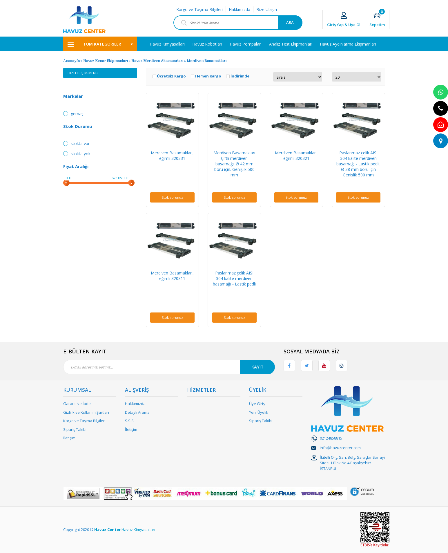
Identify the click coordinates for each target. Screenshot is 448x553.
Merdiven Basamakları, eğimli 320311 (172, 275)
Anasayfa (71, 61)
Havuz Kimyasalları (138, 529)
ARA (290, 22)
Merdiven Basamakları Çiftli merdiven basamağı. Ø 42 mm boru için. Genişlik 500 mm (234, 164)
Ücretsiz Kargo (171, 76)
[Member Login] (343, 20)
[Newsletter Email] (169, 367)
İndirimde (240, 76)
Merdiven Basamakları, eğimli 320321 (296, 155)
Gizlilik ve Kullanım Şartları (86, 412)
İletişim (69, 437)
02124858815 (331, 438)
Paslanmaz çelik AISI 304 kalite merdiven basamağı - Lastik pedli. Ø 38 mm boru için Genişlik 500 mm (358, 164)
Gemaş (77, 113)
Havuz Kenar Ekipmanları (105, 61)
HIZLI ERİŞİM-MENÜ (83, 73)
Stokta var (80, 143)
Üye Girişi (257, 403)
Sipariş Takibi (74, 429)
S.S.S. (130, 420)
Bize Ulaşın (266, 9)
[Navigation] (100, 44)
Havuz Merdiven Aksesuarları (157, 61)
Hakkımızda (239, 9)
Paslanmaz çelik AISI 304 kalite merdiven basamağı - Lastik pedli (234, 278)
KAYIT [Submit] (257, 367)
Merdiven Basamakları (206, 61)
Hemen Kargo (208, 76)
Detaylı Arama (137, 412)
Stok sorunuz (172, 197)
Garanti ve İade (77, 403)
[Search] (237, 22)
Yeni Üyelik (258, 412)
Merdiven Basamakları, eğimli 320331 (172, 155)
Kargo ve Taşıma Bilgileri (199, 9)
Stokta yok (80, 153)
